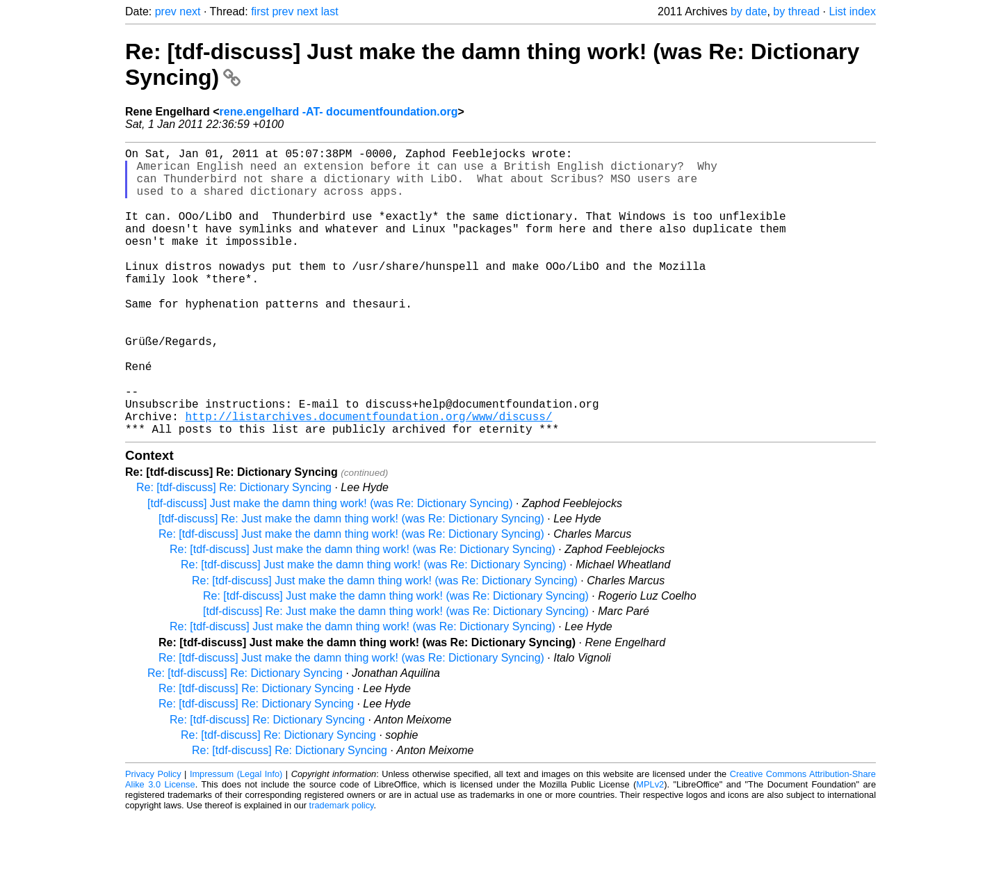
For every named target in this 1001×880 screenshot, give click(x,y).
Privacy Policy (153, 838)
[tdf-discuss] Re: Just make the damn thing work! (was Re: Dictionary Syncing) (351, 583)
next (189, 11)
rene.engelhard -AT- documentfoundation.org (339, 112)
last (330, 11)
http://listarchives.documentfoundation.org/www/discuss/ (368, 477)
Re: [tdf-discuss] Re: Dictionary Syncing (234, 551)
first (260, 11)
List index (852, 11)
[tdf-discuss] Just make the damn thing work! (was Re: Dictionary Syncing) (330, 567)
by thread (796, 11)
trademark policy (341, 869)
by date (749, 11)
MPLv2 (650, 848)
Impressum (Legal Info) (236, 838)
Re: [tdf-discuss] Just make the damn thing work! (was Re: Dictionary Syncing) (351, 598)
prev (166, 11)
